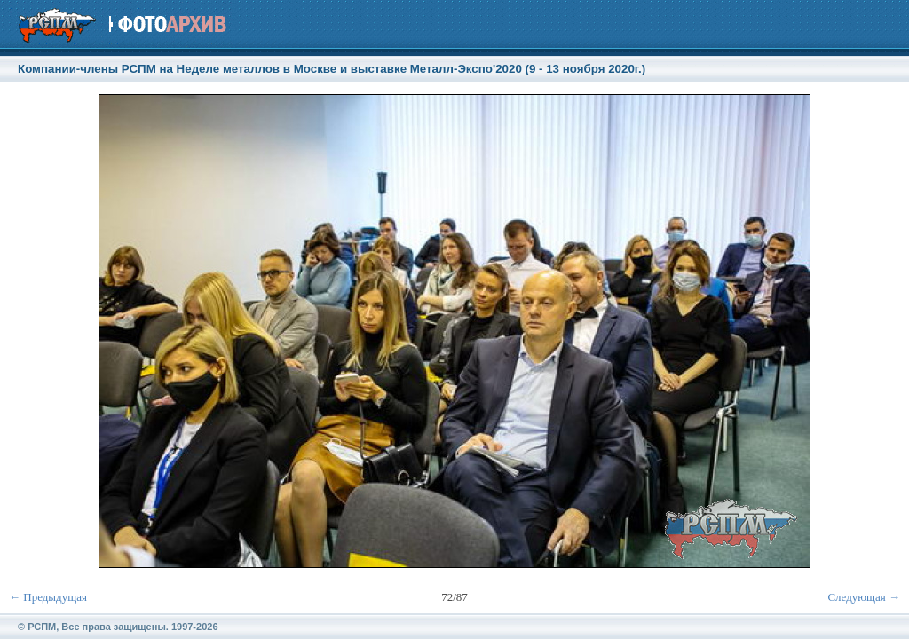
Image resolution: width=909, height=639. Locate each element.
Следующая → (863, 597)
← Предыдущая (48, 597)
